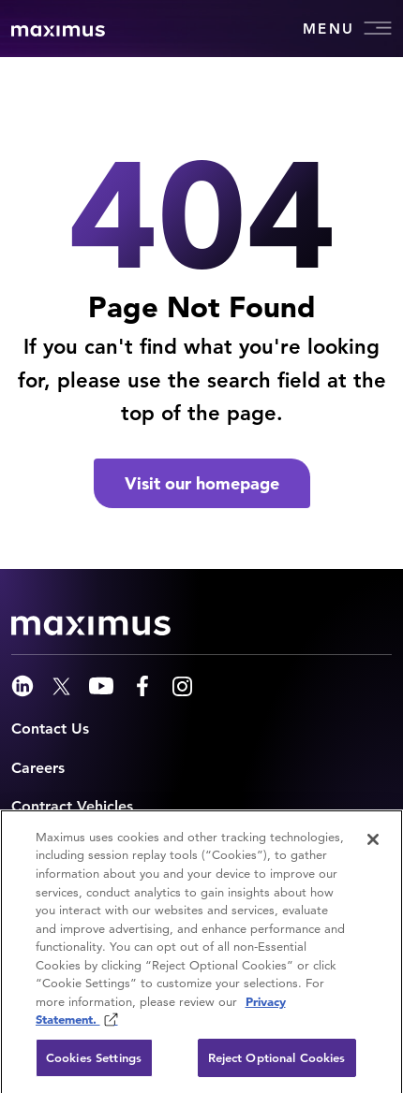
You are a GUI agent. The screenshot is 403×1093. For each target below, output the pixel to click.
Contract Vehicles (72, 806)
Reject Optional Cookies (277, 1063)
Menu (347, 28)
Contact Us (50, 728)
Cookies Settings (94, 1063)
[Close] (373, 844)
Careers (38, 768)
